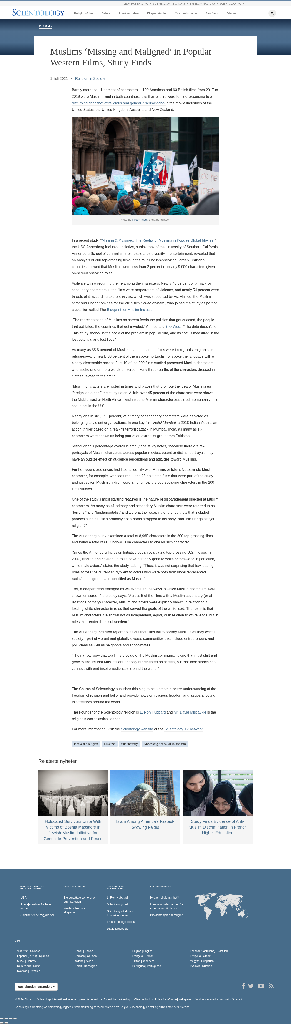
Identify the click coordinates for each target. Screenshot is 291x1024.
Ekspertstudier (157, 13)
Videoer (231, 13)
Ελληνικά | (200, 956)
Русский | (201, 966)
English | (142, 951)
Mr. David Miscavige (190, 712)
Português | (146, 966)
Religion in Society (90, 78)
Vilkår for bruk (142, 999)
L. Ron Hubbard (153, 712)
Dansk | (84, 951)
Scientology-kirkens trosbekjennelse (120, 913)
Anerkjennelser (128, 13)
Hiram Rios (139, 219)
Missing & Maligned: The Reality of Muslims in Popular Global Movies (157, 240)
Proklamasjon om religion (166, 915)
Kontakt (224, 999)
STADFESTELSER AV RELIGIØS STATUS (32, 887)
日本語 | (143, 961)
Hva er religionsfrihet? (164, 897)
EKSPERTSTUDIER (74, 886)
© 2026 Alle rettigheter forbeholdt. (57, 999)
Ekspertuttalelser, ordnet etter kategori (79, 900)
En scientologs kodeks (121, 922)
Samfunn (211, 13)
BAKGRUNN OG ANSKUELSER (116, 887)
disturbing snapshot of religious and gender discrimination (119, 103)
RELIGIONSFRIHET (160, 886)
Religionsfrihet (84, 13)
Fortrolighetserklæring (116, 999)
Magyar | (202, 961)
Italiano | (84, 961)
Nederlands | (28, 966)
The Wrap (173, 326)
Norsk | (86, 966)
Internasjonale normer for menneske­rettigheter (166, 906)
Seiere (106, 13)
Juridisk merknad (205, 999)
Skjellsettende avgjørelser (37, 915)
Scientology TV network (183, 729)
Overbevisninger (186, 13)
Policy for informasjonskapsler (173, 999)
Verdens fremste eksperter (74, 910)
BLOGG (45, 26)
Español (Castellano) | (209, 951)
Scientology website (137, 729)
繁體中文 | (28, 951)
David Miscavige (117, 928)
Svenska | (28, 971)
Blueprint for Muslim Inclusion (130, 310)
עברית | (26, 961)
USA (23, 897)
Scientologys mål (118, 904)
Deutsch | (86, 956)
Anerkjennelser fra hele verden (35, 906)
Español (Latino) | (33, 956)
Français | (142, 956)
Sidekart (237, 999)
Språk (18, 940)
